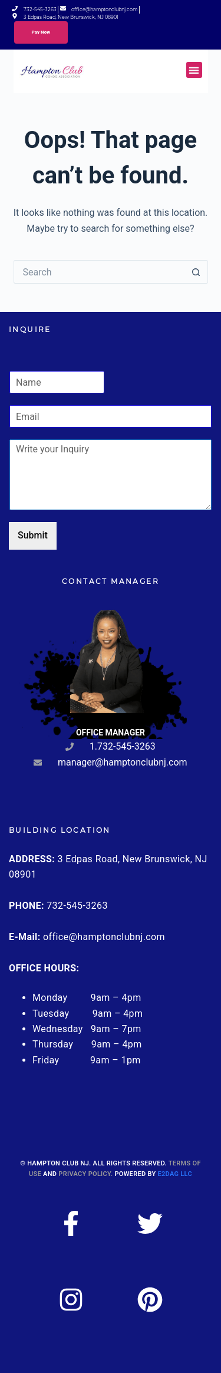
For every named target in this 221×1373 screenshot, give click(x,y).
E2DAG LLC (175, 1174)
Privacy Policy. (85, 1174)
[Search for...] (99, 272)
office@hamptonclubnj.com (104, 936)
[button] (194, 70)
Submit (33, 535)
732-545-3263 (77, 905)
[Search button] (196, 272)
